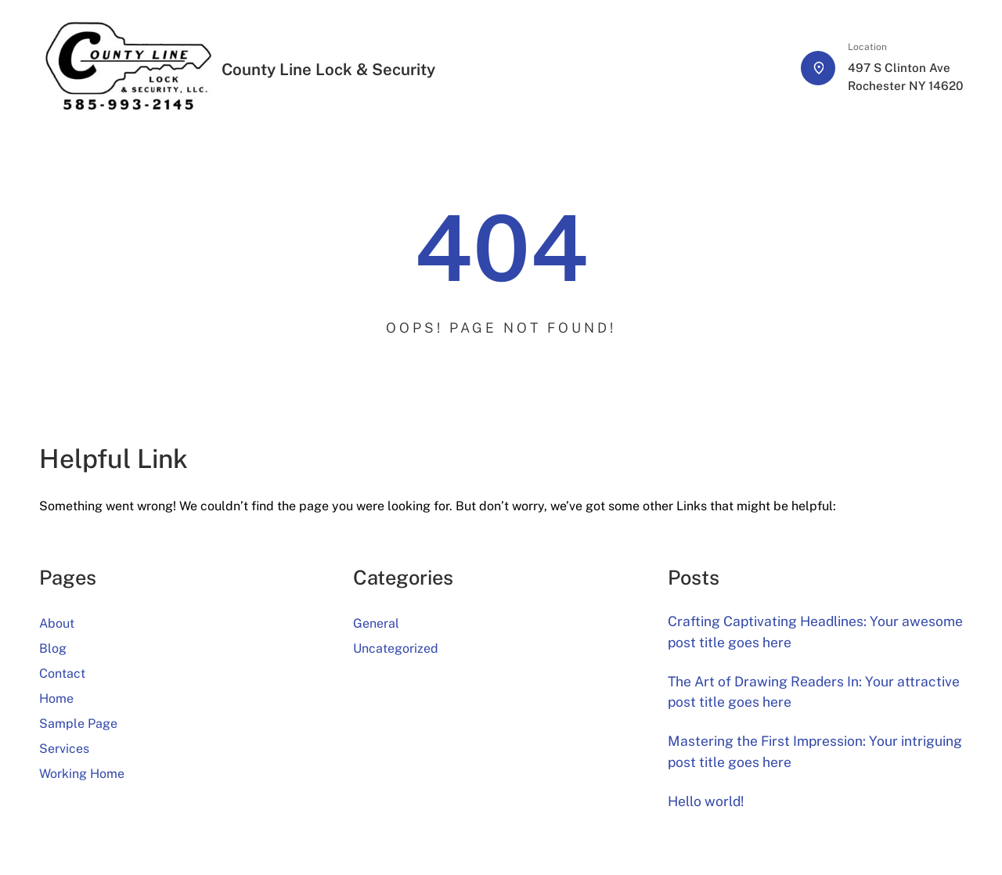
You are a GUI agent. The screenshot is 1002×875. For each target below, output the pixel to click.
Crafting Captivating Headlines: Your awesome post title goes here (815, 631)
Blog (53, 648)
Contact (62, 673)
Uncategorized (395, 648)
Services (64, 748)
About (56, 623)
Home (56, 698)
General (376, 623)
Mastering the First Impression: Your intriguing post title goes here (815, 751)
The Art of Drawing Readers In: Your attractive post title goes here (814, 691)
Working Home (81, 773)
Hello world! (706, 801)
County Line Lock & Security (328, 69)
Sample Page (78, 723)
